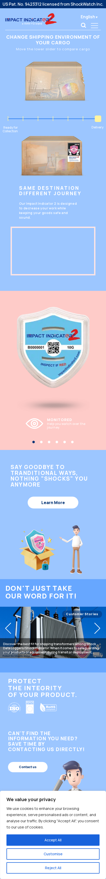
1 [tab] (33, 442)
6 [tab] (72, 442)
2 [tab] (41, 442)
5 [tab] (64, 442)
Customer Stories (82, 614)
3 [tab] (49, 442)
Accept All (53, 839)
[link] (83, 25)
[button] (8, 628)
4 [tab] (56, 442)
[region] (53, 835)
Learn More (53, 502)
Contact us (27, 767)
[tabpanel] (53, 424)
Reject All (53, 867)
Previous (9, 425)
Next (96, 425)
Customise (53, 853)
